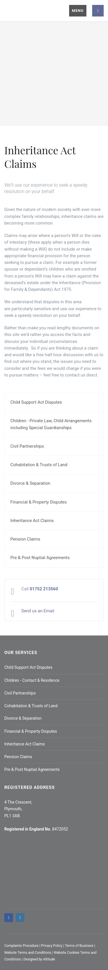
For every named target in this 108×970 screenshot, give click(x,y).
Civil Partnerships (27, 446)
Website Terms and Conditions (27, 953)
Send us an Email (37, 610)
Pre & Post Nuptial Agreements (40, 557)
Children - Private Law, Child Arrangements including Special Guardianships (51, 424)
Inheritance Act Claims (32, 520)
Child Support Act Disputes (36, 402)
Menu (78, 10)
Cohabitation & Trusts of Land (38, 464)
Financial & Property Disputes (38, 502)
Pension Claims (25, 539)
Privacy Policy (51, 946)
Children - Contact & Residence (31, 680)
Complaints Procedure (21, 946)
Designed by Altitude (39, 959)
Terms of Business (79, 946)
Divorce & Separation (30, 483)
